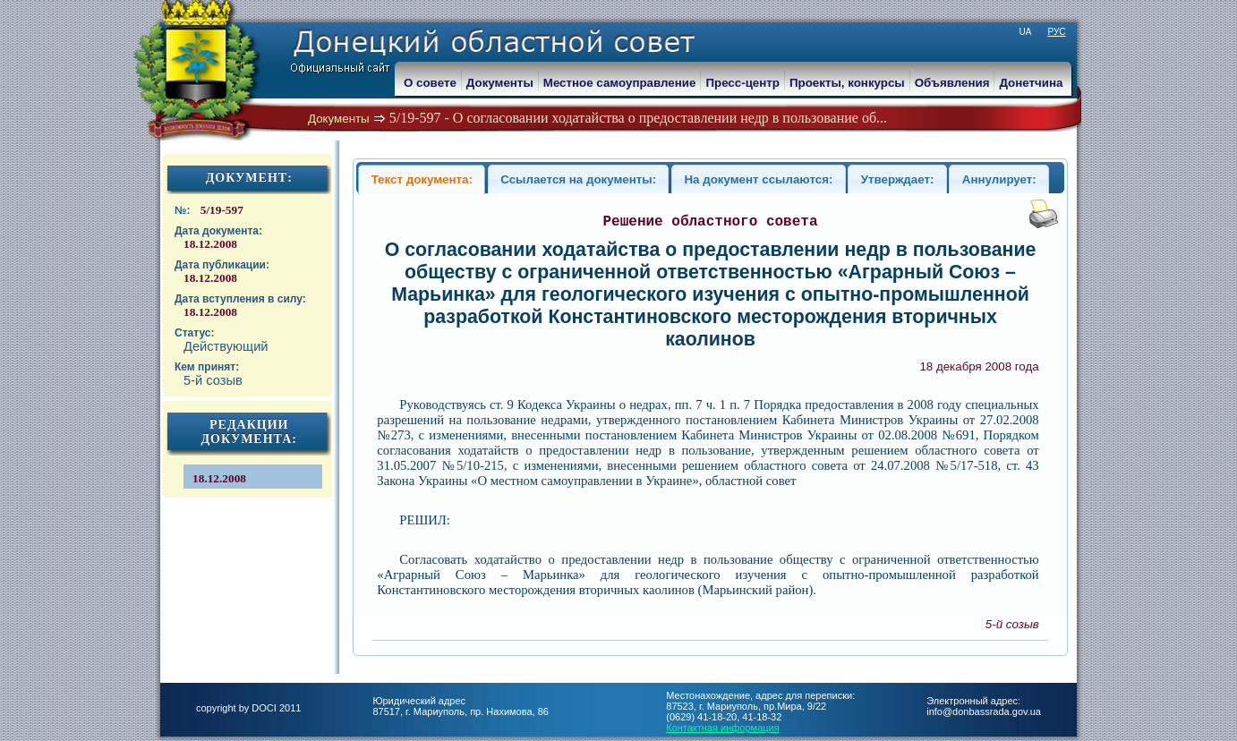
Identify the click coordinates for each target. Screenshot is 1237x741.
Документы (339, 118)
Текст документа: (422, 179)
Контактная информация (722, 727)
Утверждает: (897, 179)
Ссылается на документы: (578, 179)
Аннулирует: (999, 179)
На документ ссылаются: (758, 179)
